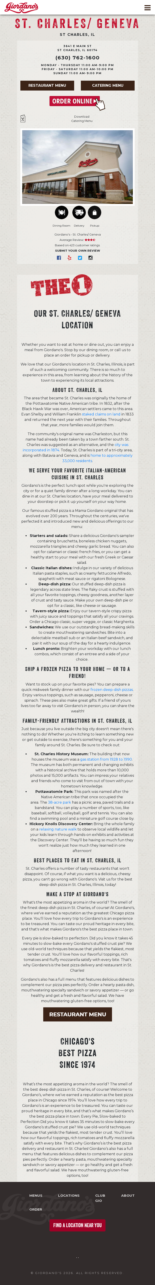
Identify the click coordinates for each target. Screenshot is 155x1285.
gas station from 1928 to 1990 (106, 759)
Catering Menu (107, 85)
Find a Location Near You (77, 1225)
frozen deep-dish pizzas (111, 690)
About (128, 1195)
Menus (35, 1195)
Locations (69, 1195)
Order (35, 1209)
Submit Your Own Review (77, 250)
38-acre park (59, 802)
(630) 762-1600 (77, 57)
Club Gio (100, 1198)
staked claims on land (101, 414)
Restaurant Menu (47, 85)
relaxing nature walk (58, 829)
